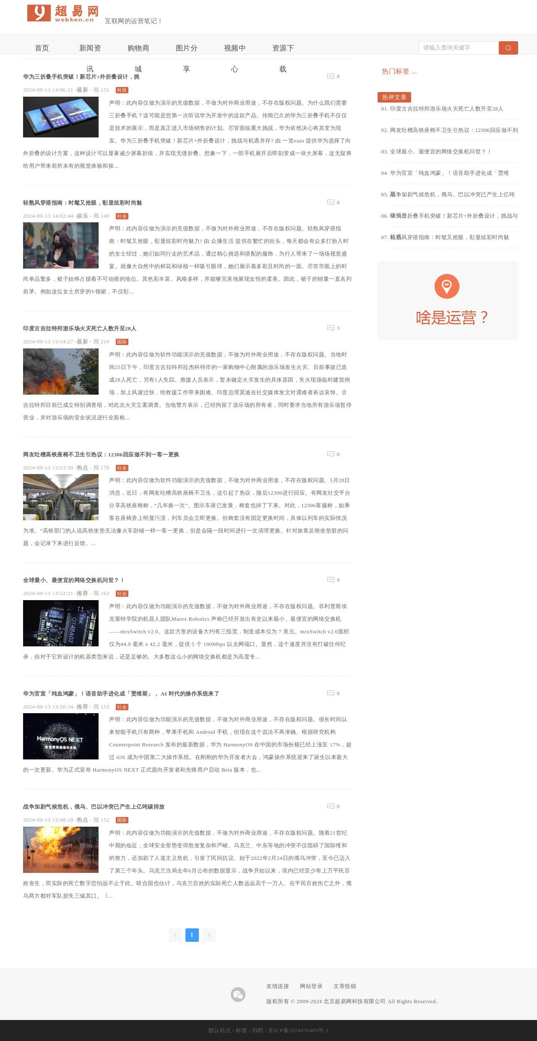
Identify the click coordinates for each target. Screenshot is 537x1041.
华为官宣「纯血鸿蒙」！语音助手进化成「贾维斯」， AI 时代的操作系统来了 (157, 693)
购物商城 (139, 51)
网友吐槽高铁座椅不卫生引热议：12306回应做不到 (454, 130)
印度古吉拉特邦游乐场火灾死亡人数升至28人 (101, 328)
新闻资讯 (90, 51)
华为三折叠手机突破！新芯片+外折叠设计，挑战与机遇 (454, 220)
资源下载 (283, 51)
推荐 (82, 593)
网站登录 (311, 986)
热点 (82, 467)
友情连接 (277, 986)
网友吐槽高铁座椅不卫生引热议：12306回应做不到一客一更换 (130, 454)
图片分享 (187, 51)
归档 (257, 1030)
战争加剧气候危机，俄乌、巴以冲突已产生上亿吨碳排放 (120, 806)
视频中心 (235, 51)
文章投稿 (345, 986)
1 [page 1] (192, 935)
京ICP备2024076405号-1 (298, 1030)
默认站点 (220, 1030)
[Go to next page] (209, 935)
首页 (42, 48)
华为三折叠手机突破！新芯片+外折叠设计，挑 (103, 76)
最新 (82, 90)
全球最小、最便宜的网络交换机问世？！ (93, 579)
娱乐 (82, 216)
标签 (241, 1030)
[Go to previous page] (175, 935)
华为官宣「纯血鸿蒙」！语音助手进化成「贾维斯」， (449, 177)
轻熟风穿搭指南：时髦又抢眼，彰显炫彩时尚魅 (104, 202)
